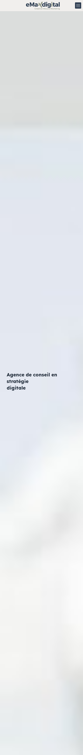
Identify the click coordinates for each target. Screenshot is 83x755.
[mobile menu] (78, 5)
